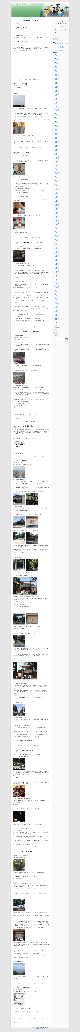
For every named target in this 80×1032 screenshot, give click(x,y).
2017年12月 (56, 188)
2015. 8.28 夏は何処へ (20, 84)
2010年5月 (56, 310)
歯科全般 (26, 327)
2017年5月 (56, 197)
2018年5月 (56, 181)
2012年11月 (56, 270)
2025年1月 (56, 74)
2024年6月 (56, 83)
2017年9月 (56, 192)
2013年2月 (56, 266)
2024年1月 (56, 90)
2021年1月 (56, 138)
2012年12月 (56, 268)
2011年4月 (56, 295)
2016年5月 (56, 213)
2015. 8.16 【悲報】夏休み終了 (23, 426)
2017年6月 (56, 196)
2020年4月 (56, 150)
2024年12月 (56, 75)
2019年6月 (56, 164)
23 (55, 30)
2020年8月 (56, 145)
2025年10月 (56, 62)
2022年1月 (56, 122)
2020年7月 (56, 146)
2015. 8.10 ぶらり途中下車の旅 (23, 750)
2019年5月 (56, 165)
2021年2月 (56, 137)
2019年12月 (56, 156)
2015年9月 (56, 224)
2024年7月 (56, 82)
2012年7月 (56, 275)
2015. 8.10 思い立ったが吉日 (22, 851)
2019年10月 (56, 158)
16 (55, 29)
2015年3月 (56, 232)
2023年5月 (56, 101)
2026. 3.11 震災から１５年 (59, 47)
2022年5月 (56, 117)
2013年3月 (56, 264)
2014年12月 (56, 236)
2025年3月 (56, 71)
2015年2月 (56, 233)
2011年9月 (56, 288)
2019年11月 (56, 157)
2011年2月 (56, 298)
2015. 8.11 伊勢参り (20, 460)
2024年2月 (56, 89)
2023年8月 (56, 97)
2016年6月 (56, 212)
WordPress (46, 1027)
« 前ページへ (16, 23)
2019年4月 (56, 166)
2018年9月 (56, 176)
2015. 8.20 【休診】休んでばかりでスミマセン (27, 242)
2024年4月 (56, 86)
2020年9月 (56, 144)
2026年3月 (56, 55)
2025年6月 (56, 67)
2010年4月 (56, 311)
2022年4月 (56, 118)
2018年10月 (56, 174)
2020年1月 (56, 154)
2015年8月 (56, 225)
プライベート (26, 421)
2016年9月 (56, 208)
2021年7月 (56, 130)
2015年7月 (56, 227)
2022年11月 (56, 109)
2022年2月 (56, 121)
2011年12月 (56, 284)
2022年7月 (56, 114)
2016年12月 (56, 204)
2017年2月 (56, 201)
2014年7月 (56, 243)
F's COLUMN (22, 4)
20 (62, 29)
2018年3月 (56, 184)
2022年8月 (56, 113)
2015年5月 (56, 229)
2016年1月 (56, 219)
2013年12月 (56, 252)
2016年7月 (56, 211)
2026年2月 (56, 56)
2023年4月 (56, 102)
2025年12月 (56, 59)
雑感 (26, 79)
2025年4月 (56, 70)
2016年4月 (56, 215)
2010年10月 (56, 303)
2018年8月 (56, 177)
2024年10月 (56, 78)
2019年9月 (56, 160)
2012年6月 (56, 276)
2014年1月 (56, 251)
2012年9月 (56, 272)
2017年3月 (56, 200)
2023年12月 (56, 91)
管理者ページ (56, 335)
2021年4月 (56, 134)
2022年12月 (56, 107)
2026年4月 (56, 54)
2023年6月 (56, 99)
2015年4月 (56, 231)
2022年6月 (56, 115)
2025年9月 (56, 63)
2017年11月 (56, 189)
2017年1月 (56, 203)
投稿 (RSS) (37, 1028)
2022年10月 (56, 110)
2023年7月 (56, 98)
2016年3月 (56, 216)
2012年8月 (56, 274)
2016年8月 (56, 209)
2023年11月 (56, 93)
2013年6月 (56, 260)
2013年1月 (56, 267)
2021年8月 (56, 129)
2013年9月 (56, 256)
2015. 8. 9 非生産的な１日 (21, 987)
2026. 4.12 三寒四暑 (58, 46)
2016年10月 (56, 207)
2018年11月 (56, 173)
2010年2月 (56, 314)
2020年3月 (56, 152)
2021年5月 (56, 133)
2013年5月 (56, 262)
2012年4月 (56, 279)
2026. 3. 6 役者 (57, 48)
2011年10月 (56, 287)
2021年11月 (56, 125)
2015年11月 (56, 221)
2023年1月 (56, 106)
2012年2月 (56, 282)
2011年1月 (56, 299)
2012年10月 (56, 271)
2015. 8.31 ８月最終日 (20, 27)
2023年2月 (56, 105)
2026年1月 (56, 58)
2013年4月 (56, 263)
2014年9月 (56, 240)
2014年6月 (56, 244)
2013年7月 (56, 259)
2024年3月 (56, 87)
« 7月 (56, 34)
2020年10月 (56, 142)
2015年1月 (56, 235)
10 (57, 27)
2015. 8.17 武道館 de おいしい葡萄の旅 (25, 331)
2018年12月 (56, 172)
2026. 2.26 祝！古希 (58, 50)
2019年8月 (56, 161)
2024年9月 (56, 79)
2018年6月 (56, 180)
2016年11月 (56, 205)
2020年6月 (56, 148)
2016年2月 (56, 217)
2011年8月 (56, 290)
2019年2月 (56, 169)
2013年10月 (56, 255)
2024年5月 (56, 85)
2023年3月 (56, 103)
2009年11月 (56, 318)
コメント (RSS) (42, 1028)
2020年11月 (56, 141)
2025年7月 (56, 66)
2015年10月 (56, 223)
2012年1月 (56, 283)
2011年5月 (56, 294)
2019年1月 (56, 170)
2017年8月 (56, 193)
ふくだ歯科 (56, 334)
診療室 (26, 147)
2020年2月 (56, 153)
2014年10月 (56, 239)
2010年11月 (56, 302)
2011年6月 (56, 292)
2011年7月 (56, 291)
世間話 (26, 237)
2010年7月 (56, 307)
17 (57, 29)
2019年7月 (56, 162)
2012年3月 (56, 280)
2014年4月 (56, 247)
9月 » (65, 34)
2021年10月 (56, 126)
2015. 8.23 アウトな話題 (21, 152)
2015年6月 (56, 228)
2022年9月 (56, 111)
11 (58, 27)
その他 (55, 323)
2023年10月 (56, 94)
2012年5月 (56, 278)
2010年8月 (56, 306)
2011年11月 (56, 286)
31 (57, 32)
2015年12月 (56, 220)
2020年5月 (56, 149)
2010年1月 (56, 315)
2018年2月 (56, 185)
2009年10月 (56, 319)
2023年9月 (56, 95)
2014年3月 (56, 248)
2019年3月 (56, 168)
